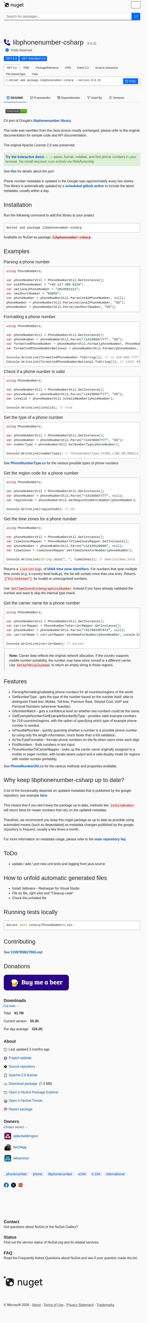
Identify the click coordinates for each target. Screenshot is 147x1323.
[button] (130, 81)
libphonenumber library (52, 120)
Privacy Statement (80, 1305)
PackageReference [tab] (47, 67)
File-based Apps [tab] (16, 74)
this (13, 171)
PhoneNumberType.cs (28, 463)
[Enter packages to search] (68, 16)
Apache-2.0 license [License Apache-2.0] (23, 1075)
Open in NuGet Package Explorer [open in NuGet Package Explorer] (34, 1092)
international (115, 1174)
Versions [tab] (116, 98)
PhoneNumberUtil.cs (26, 766)
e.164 (96, 1174)
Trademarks (105, 1305)
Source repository (22, 1066)
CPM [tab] (68, 67)
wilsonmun (21, 1158)
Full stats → (11, 1006)
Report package (21, 1109)
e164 (82, 1174)
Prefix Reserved (21, 50)
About (36, 1305)
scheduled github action (84, 186)
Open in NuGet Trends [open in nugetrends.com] (25, 1100)
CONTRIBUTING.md (26, 952)
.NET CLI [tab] (11, 67)
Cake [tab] (35, 74)
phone (37, 1174)
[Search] (135, 16)
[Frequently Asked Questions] (8, 1253)
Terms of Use (53, 1305)
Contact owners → (16, 1127)
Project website (20, 1058)
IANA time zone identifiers (68, 569)
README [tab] (15, 98)
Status (10, 1237)
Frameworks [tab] (40, 98)
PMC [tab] (26, 67)
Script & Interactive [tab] (106, 67)
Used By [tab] (94, 98)
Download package (23, 1083)
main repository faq (110, 839)
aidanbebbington (25, 1136)
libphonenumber (60, 1174)
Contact (11, 1221)
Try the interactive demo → (27, 157)
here (43, 795)
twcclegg (19, 1147)
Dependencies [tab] (68, 98)
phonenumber (16, 1174)
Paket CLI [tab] (83, 67)
